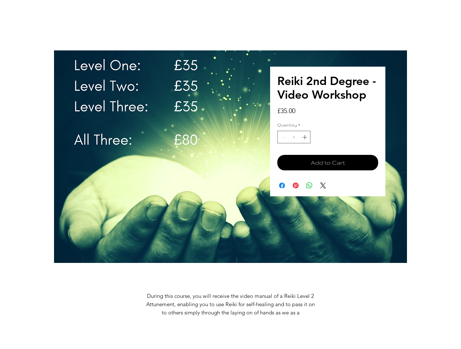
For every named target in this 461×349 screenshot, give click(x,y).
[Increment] (305, 137)
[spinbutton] (294, 137)
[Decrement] (282, 137)
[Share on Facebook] (282, 185)
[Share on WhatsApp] (309, 185)
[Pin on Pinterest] (295, 185)
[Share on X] (323, 185)
